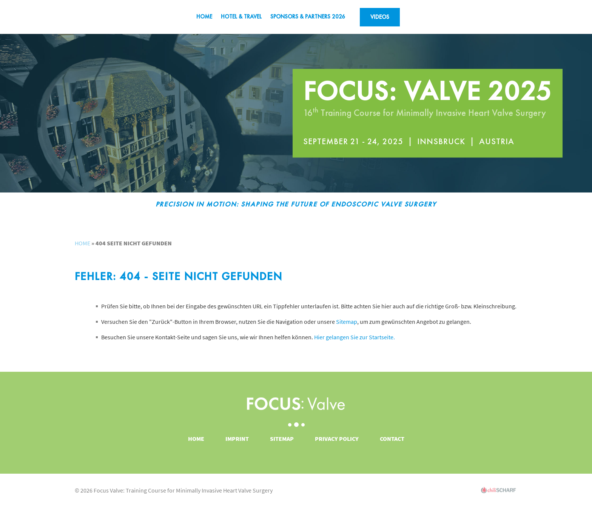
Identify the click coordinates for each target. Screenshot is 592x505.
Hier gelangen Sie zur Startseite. (354, 337)
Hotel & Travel (241, 16)
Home (204, 16)
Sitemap (346, 321)
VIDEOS (379, 17)
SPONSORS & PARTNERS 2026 (307, 16)
